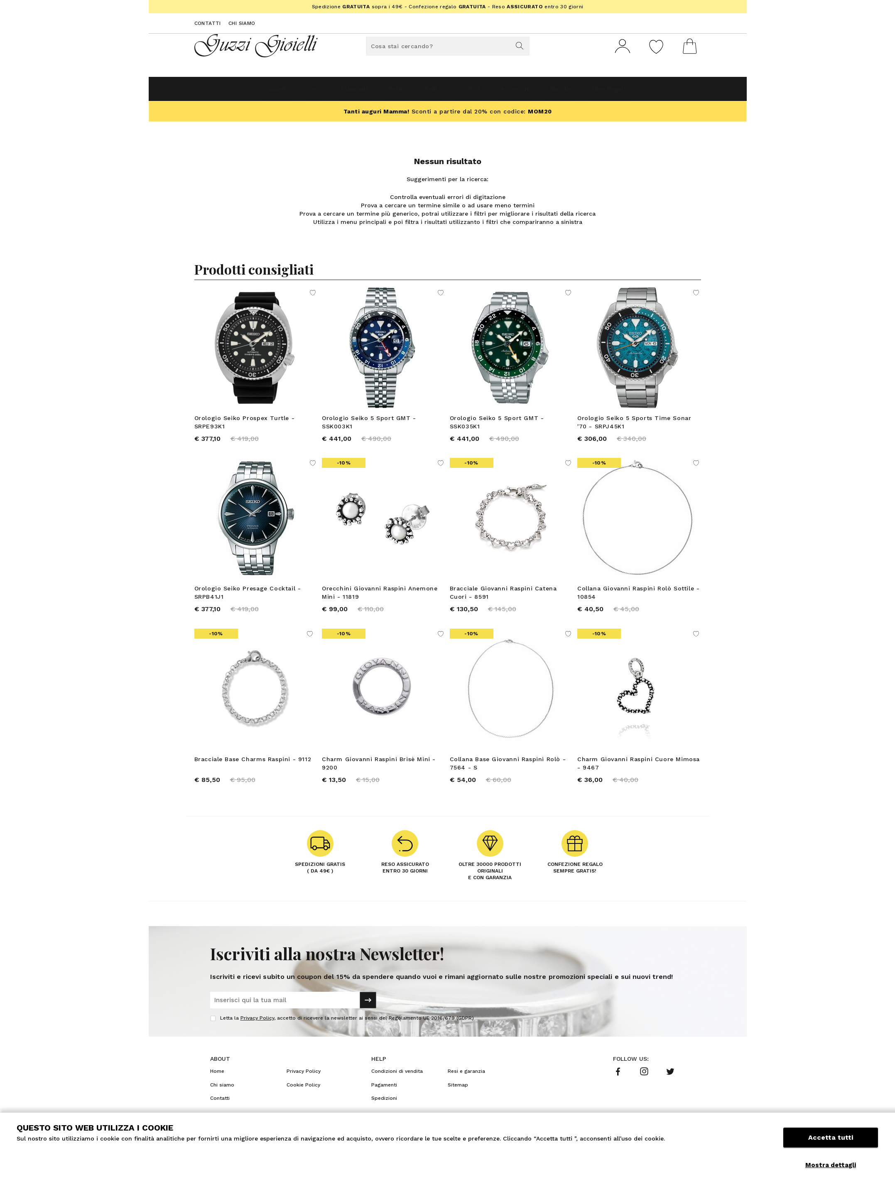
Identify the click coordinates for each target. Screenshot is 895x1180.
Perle (383, 92)
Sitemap (458, 1105)
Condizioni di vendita (397, 1091)
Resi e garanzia (466, 1091)
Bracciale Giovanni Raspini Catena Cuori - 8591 (503, 601)
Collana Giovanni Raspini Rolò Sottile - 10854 (638, 601)
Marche (591, 92)
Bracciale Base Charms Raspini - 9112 (252, 773)
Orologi (476, 92)
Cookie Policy (303, 1105)
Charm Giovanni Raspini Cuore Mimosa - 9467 (638, 777)
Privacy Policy (257, 1038)
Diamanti (330, 92)
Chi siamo (241, 23)
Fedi (428, 92)
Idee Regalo (653, 92)
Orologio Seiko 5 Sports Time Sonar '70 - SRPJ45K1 (634, 425)
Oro (280, 92)
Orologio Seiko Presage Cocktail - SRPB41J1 (247, 601)
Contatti (207, 23)
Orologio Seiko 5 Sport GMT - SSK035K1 (497, 425)
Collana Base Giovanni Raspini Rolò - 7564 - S (508, 777)
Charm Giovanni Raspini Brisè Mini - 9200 (379, 777)
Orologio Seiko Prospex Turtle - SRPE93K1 (244, 425)
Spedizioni (384, 1118)
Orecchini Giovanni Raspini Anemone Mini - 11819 (379, 601)
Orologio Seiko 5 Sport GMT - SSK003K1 (369, 425)
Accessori (533, 92)
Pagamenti (384, 1105)
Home (217, 1091)
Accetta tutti (830, 1146)
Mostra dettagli (830, 1165)
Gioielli (233, 92)
